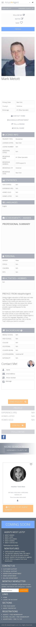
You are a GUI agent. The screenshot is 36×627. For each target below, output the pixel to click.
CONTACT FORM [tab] (18, 116)
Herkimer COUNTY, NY (17, 450)
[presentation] (16, 394)
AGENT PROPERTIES (9, 608)
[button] (28, 2)
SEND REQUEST (18, 401)
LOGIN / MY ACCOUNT (10, 600)
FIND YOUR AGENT (9, 606)
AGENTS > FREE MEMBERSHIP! (13, 614)
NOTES (19, 19)
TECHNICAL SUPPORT (10, 571)
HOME (5, 597)
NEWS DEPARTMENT (10, 576)
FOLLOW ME (19, 15)
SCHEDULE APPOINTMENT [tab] (18, 120)
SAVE (19, 23)
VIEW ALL (18, 425)
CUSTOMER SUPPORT (10, 569)
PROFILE (18, 29)
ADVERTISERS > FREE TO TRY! (12, 619)
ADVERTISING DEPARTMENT (12, 573)
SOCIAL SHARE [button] (18, 128)
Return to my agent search (16, 508)
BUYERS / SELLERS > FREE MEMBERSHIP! (16, 617)
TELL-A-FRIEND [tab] (18, 124)
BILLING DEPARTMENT (10, 578)
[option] (18, 483)
